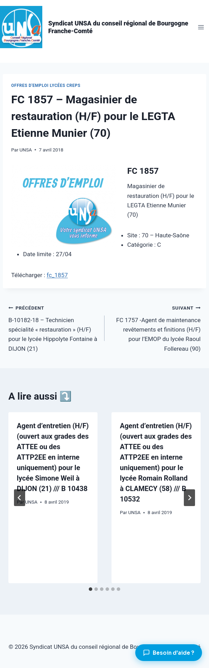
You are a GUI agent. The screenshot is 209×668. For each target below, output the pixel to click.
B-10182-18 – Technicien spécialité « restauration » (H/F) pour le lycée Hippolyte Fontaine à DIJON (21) (53, 327)
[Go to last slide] (19, 497)
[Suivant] (189, 497)
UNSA (26, 150)
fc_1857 (57, 275)
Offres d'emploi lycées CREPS (45, 85)
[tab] (90, 589)
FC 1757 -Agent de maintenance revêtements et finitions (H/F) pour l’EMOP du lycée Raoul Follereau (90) (155, 327)
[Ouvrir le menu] (200, 27)
